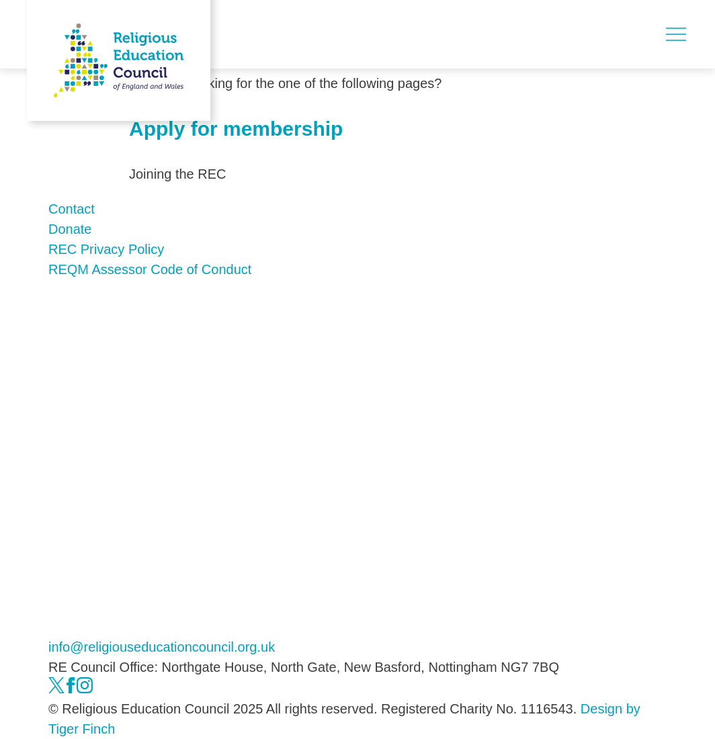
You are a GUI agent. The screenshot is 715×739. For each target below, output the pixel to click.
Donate (70, 229)
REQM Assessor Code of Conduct (149, 269)
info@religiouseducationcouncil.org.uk (161, 647)
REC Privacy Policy (106, 249)
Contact (71, 209)
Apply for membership (236, 129)
